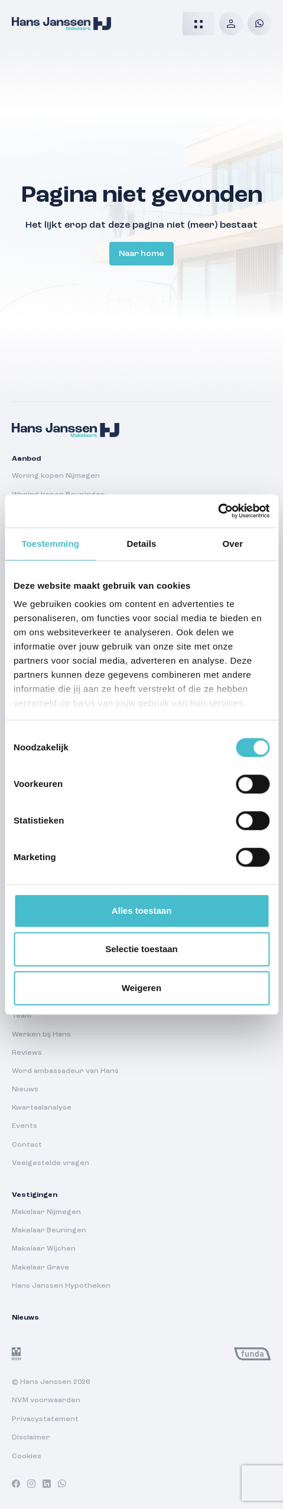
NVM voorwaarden (46, 1400)
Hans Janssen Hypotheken (61, 1286)
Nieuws (25, 1089)
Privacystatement (45, 1419)
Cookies (26, 1456)
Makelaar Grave (40, 1267)
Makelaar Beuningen (49, 1230)
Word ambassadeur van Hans (65, 1071)
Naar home (141, 254)
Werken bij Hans (41, 1034)
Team (21, 1015)
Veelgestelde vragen (50, 1163)
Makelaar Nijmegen (46, 1212)
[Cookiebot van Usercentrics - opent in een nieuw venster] (217, 511)
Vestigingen (34, 1195)
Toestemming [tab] (50, 544)
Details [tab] (142, 544)
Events (24, 1126)
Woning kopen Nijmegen (56, 476)
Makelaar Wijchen (44, 1248)
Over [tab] (233, 544)
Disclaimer (31, 1437)
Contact (27, 1145)
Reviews (27, 1053)
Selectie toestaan (141, 949)
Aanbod (26, 458)
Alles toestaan (142, 911)
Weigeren (141, 988)
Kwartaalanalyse (41, 1107)
